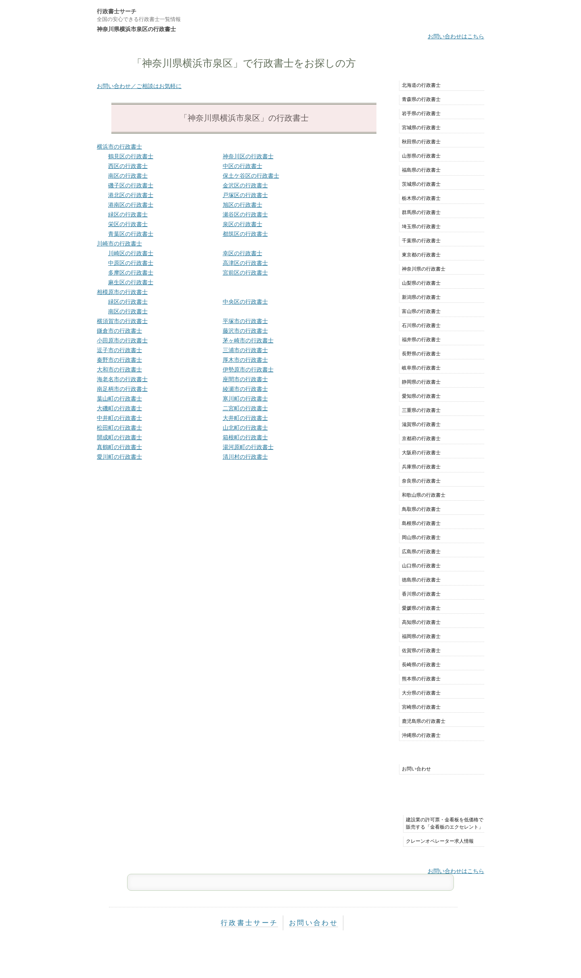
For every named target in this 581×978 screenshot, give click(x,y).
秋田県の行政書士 (421, 142)
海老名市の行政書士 (122, 379)
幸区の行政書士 (242, 253)
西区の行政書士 (128, 166)
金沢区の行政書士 (245, 185)
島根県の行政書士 (421, 523)
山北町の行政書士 (245, 427)
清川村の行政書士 (245, 456)
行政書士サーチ (116, 11)
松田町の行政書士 (119, 427)
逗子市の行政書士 (119, 350)
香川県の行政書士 (421, 594)
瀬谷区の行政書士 (245, 214)
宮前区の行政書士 (245, 272)
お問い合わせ (416, 769)
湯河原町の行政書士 (248, 447)
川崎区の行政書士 (130, 253)
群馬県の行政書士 (421, 212)
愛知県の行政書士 (421, 396)
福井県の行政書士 (421, 339)
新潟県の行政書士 (421, 297)
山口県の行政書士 (421, 566)
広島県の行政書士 (421, 551)
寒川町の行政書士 (245, 398)
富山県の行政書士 (421, 311)
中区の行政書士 (242, 166)
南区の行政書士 (128, 175)
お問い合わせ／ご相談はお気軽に (139, 86)
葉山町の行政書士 (119, 398)
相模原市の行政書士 (122, 292)
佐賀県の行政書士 (421, 650)
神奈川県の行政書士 (423, 269)
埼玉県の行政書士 (421, 226)
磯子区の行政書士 (130, 185)
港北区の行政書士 (130, 195)
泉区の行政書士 (242, 224)
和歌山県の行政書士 (423, 495)
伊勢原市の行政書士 (248, 369)
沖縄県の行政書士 (421, 735)
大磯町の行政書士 (119, 408)
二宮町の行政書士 (245, 408)
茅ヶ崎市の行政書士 (248, 340)
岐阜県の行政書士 (421, 368)
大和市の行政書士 (119, 369)
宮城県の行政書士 (421, 127)
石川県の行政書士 (421, 325)
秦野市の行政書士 (119, 360)
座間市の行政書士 (245, 379)
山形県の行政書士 (421, 156)
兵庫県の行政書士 (421, 467)
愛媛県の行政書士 (421, 608)
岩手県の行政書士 (421, 113)
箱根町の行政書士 (245, 437)
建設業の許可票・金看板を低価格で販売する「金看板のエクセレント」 (444, 823)
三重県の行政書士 (421, 410)
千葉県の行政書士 (421, 240)
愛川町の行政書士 (119, 456)
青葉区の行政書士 (130, 234)
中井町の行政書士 (119, 418)
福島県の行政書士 (421, 170)
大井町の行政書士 (245, 418)
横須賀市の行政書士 (122, 321)
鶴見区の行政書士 (130, 156)
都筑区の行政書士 (245, 234)
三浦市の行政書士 (245, 350)
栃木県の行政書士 (421, 198)
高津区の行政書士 (245, 263)
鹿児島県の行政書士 (423, 721)
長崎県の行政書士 (421, 664)
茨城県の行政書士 (421, 184)
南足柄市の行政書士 (122, 389)
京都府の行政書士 (421, 438)
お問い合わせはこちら (456, 36)
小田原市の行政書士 (122, 340)
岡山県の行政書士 (421, 537)
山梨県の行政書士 (421, 283)
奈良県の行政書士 (421, 481)
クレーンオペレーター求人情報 (440, 841)
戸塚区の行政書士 (245, 195)
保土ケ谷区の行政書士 (251, 175)
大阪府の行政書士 (421, 452)
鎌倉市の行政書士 (119, 330)
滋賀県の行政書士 (421, 424)
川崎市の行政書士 (119, 243)
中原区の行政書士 (130, 263)
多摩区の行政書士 (130, 272)
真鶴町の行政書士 (119, 447)
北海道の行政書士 (421, 85)
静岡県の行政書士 (421, 382)
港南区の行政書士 (130, 204)
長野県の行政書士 (421, 354)
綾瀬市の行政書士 (245, 389)
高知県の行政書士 (421, 622)
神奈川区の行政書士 (248, 156)
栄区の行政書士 (128, 224)
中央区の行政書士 (245, 301)
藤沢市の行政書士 (245, 330)
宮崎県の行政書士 (421, 707)
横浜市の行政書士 (119, 146)
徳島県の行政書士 (421, 580)
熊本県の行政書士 (421, 679)
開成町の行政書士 (119, 437)
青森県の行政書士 (421, 99)
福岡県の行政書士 (421, 636)
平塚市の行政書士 (245, 321)
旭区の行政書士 (242, 204)
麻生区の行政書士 (130, 282)
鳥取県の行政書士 (421, 509)
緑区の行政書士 (128, 214)
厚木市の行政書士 (245, 360)
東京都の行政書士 (421, 255)
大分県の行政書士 (421, 693)
